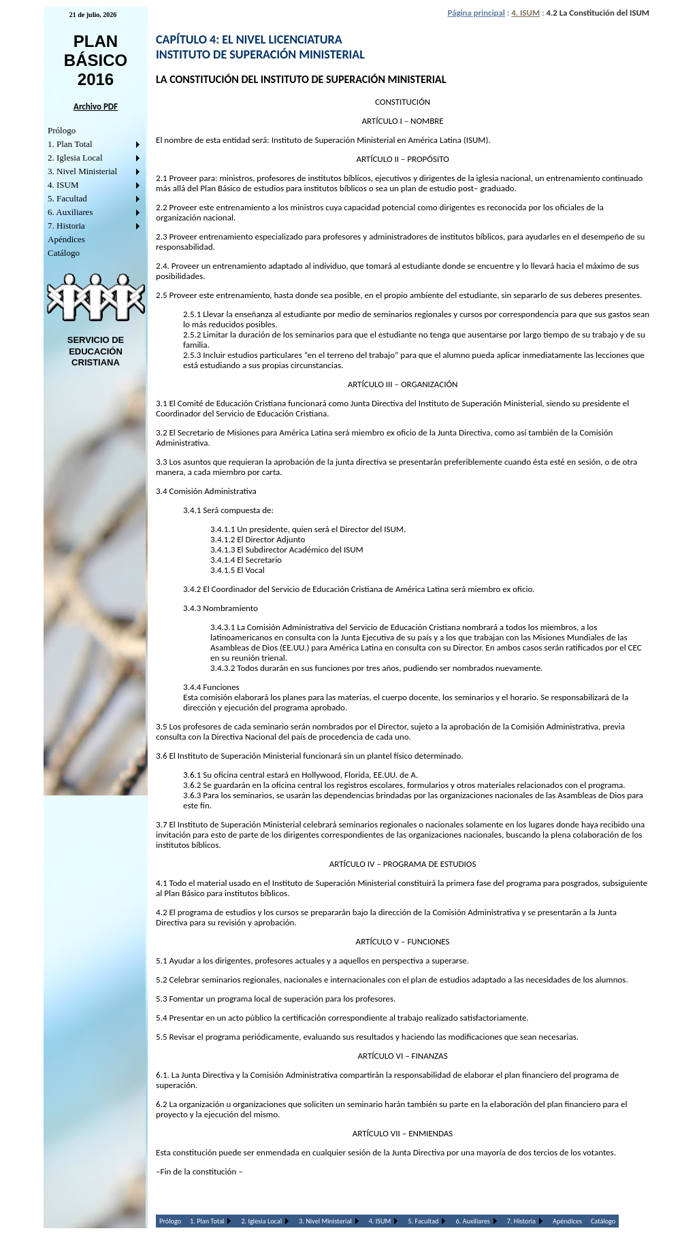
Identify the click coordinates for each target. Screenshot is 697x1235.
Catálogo (64, 253)
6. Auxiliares (70, 212)
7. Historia (66, 225)
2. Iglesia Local (75, 157)
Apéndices (66, 239)
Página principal (476, 12)
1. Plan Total (70, 144)
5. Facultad (67, 198)
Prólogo (62, 130)
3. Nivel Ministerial (82, 171)
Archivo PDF (96, 106)
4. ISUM (63, 185)
